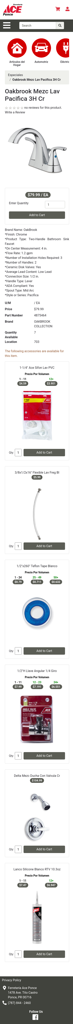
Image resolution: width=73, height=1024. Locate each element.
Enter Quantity (18, 203)
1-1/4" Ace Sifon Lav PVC (37, 368)
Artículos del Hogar (17, 63)
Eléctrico (65, 61)
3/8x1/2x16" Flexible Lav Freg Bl (37, 472)
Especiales (15, 75)
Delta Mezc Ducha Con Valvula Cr (37, 776)
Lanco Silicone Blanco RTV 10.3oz (37, 869)
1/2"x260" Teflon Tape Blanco (37, 566)
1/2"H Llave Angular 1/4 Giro (37, 671)
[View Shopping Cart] (57, 9)
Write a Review (15, 112)
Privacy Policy (11, 980)
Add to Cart (37, 215)
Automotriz (41, 61)
